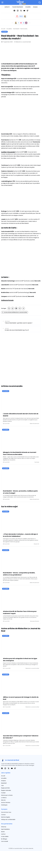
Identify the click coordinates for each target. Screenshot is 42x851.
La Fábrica (3, 797)
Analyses (35, 7)
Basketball (3, 783)
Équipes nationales (6, 790)
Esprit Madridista (5, 829)
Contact (3, 814)
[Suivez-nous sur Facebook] (14, 11)
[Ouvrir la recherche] (39, 2)
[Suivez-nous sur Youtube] (24, 11)
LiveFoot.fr (7, 7)
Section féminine (5, 802)
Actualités (28, 7)
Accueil (3, 29)
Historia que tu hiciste (7, 795)
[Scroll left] (2, 7)
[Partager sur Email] (19, 308)
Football (3, 793)
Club (2, 785)
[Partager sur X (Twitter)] (9, 308)
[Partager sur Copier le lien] (23, 308)
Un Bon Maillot (4, 836)
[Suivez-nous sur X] (21, 11)
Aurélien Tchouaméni (8, 152)
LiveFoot (3, 834)
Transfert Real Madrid (17, 7)
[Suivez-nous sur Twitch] (27, 11)
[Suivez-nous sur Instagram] (17, 11)
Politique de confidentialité (8, 819)
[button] (3, 2)
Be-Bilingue (4, 839)
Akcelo (3, 831)
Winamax (3, 827)
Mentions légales (5, 817)
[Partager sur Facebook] (16, 308)
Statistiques (4, 805)
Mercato (3, 800)
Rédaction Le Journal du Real (23, 42)
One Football (4, 841)
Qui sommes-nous (6, 812)
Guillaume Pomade (7, 300)
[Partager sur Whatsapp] (12, 308)
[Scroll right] (40, 7)
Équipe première (5, 788)
